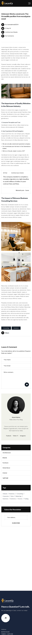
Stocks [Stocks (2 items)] (20, 499)
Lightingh (5, 478)
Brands (15, 32)
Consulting (6, 328)
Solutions (16, 328)
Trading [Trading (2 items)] (26, 499)
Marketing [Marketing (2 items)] (18, 496)
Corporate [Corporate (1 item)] (6, 496)
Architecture (9, 32)
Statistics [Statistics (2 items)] (13, 499)
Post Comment (27, 384)
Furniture (5, 463)
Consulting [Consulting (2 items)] (20, 494)
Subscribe (16, 523)
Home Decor (6, 468)
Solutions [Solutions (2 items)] (5, 499)
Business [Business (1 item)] (12, 494)
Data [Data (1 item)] (12, 496)
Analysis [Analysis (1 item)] (5, 494)
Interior (5, 473)
